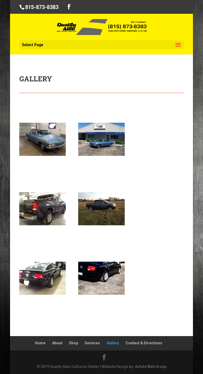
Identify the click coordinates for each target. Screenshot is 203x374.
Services (92, 343)
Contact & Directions (144, 343)
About (57, 343)
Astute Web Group (150, 366)
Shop (73, 343)
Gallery (113, 343)
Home (40, 343)
